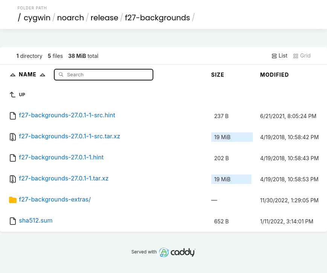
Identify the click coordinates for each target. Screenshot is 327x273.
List (279, 55)
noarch (70, 17)
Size (218, 74)
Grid (302, 55)
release (105, 17)
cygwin (37, 17)
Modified (274, 74)
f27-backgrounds (157, 17)
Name (34, 74)
